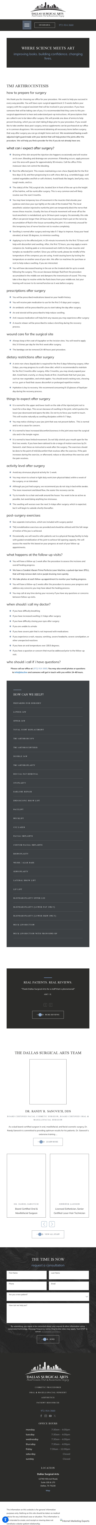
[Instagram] (45, 1416)
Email (53, 1284)
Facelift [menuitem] (18, 809)
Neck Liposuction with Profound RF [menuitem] (35, 933)
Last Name (55, 1273)
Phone (11, 1284)
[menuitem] (48, 1387)
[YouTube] (50, 1416)
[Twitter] (55, 1416)
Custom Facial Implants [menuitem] (28, 845)
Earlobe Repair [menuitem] (22, 791)
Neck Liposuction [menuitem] (24, 924)
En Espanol (44, 25)
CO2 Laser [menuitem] (19, 827)
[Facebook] (41, 1416)
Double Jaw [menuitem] (20, 756)
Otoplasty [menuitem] (19, 783)
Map (48, 1490)
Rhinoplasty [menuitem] (21, 854)
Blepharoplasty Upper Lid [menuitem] (29, 898)
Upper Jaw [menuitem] (19, 721)
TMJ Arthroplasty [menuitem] (24, 765)
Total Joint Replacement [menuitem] (28, 729)
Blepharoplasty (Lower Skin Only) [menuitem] (34, 916)
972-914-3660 (66, 25)
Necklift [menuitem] (18, 818)
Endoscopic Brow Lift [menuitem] (26, 800)
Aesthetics (48, 1397)
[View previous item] (45, 1005)
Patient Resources (48, 1402)
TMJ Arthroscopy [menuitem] (23, 738)
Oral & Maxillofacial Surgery (48, 1392)
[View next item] (50, 1005)
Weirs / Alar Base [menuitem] (23, 862)
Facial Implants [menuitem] (23, 836)
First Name (13, 1273)
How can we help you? (18, 1305)
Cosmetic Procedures (48, 1387)
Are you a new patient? (18, 1295)
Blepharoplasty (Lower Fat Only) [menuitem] (34, 907)
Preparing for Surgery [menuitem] (27, 703)
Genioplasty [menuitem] (20, 871)
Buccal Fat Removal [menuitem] (25, 774)
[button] (5, 1519)
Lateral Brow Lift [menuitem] (24, 880)
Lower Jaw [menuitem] (19, 712)
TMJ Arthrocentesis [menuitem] (25, 747)
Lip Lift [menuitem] (17, 889)
